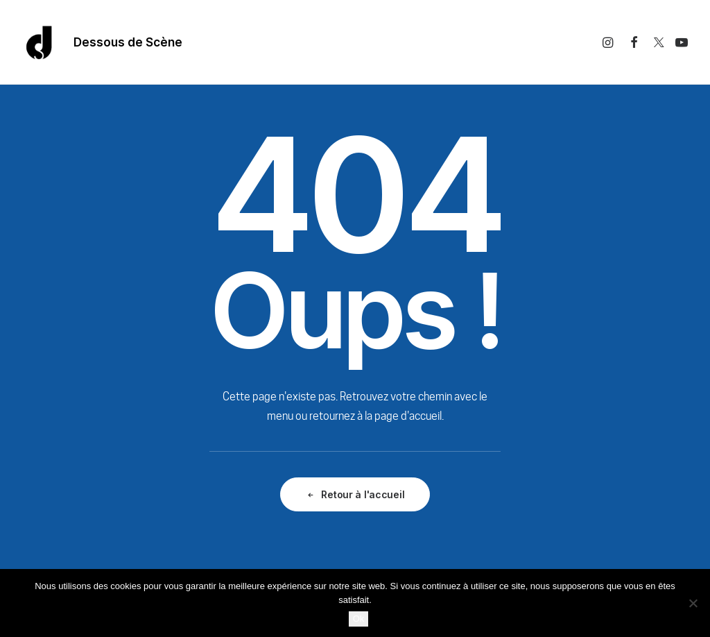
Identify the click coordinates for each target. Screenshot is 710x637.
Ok (359, 618)
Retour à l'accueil (355, 494)
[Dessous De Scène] (39, 42)
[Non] (693, 603)
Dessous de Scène (127, 42)
